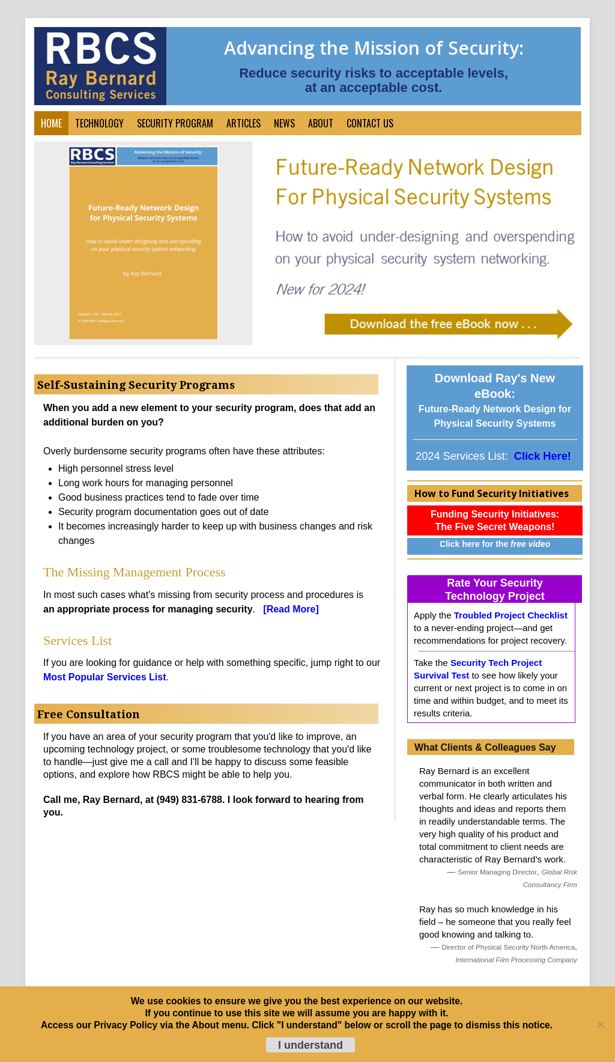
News (284, 123)
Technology (99, 123)
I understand (310, 1045)
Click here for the (495, 544)
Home (51, 123)
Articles (243, 123)
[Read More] (290, 609)
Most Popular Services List (104, 677)
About (320, 123)
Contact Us (370, 123)
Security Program (175, 123)
